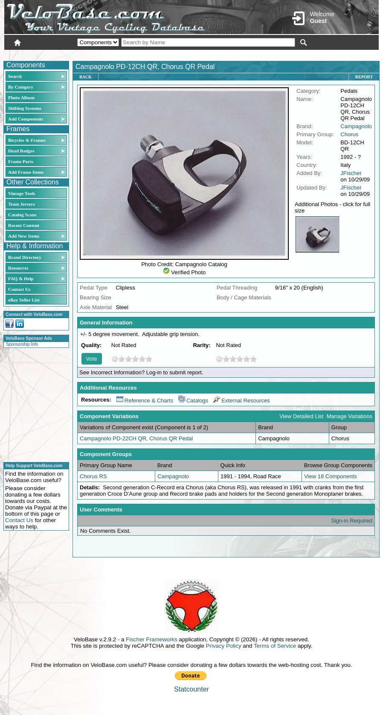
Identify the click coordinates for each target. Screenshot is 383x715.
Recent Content (23, 225)
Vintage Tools (21, 193)
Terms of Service (275, 646)
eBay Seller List (24, 299)
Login (303, 54)
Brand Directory (24, 257)
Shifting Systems (24, 108)
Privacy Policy (223, 646)
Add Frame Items (26, 172)
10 (148, 359)
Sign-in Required (351, 520)
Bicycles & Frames (27, 140)
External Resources (241, 400)
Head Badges (21, 150)
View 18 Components (330, 476)
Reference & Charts (144, 400)
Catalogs (193, 400)
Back (85, 77)
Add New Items (23, 235)
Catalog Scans (22, 214)
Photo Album (21, 97)
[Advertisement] (33, 404)
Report (364, 77)
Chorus (349, 134)
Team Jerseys (21, 204)
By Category (20, 86)
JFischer (350, 173)
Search (15, 76)
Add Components (25, 118)
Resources (18, 267)
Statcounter (191, 689)
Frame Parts (20, 161)
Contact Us (19, 289)
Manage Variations (349, 416)
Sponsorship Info (22, 344)
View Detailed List (301, 416)
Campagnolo (356, 126)
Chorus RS (93, 476)
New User (331, 54)
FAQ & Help (21, 278)
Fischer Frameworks (151, 639)
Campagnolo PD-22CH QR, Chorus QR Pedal (136, 438)
